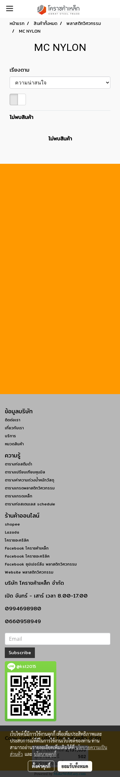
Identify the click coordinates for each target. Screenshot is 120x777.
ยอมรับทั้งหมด (74, 766)
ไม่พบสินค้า (21, 117)
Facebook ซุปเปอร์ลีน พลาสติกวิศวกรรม (41, 564)
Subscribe (20, 652)
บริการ (10, 436)
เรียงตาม (22, 70)
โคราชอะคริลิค (17, 540)
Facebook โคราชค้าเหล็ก (27, 548)
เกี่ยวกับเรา (14, 428)
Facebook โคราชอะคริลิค (27, 556)
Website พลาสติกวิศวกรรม (29, 572)
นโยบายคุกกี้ (45, 754)
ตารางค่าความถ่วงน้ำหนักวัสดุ (29, 480)
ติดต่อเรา (12, 420)
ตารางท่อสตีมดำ (18, 464)
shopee (12, 524)
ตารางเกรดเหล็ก (18, 496)
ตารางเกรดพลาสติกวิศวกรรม (30, 488)
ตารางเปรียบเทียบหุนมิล (25, 472)
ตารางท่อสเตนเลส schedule (30, 504)
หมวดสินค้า (14, 444)
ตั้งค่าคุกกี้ (41, 766)
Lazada (12, 532)
